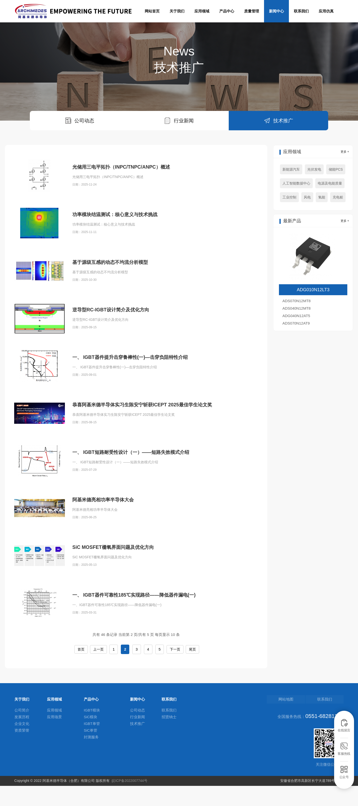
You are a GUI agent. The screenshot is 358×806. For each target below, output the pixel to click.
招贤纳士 (169, 738)
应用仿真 (326, 11)
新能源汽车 (291, 190)
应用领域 (201, 11)
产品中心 (226, 11)
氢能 (321, 218)
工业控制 (289, 218)
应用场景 (54, 738)
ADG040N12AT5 (296, 337)
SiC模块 (90, 738)
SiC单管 (90, 752)
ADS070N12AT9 (296, 344)
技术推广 (137, 745)
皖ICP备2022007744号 (129, 801)
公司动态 (137, 731)
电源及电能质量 (330, 204)
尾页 (193, 670)
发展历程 (21, 738)
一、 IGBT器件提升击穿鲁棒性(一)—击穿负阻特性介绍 (138, 391)
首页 (81, 670)
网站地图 (304, 720)
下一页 (175, 670)
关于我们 (177, 11)
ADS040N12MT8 (296, 329)
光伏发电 (314, 190)
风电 (307, 218)
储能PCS (336, 190)
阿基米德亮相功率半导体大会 (107, 533)
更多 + (345, 173)
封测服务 (91, 758)
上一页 (98, 670)
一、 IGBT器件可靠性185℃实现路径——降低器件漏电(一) (143, 628)
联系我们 (301, 11)
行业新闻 (137, 738)
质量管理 (251, 11)
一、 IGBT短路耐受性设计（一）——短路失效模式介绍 (139, 486)
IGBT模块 (92, 731)
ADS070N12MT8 (296, 322)
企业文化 (21, 745)
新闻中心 (276, 11)
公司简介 (21, 731)
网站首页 (152, 11)
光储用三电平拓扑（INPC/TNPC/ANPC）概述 (128, 188)
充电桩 (338, 218)
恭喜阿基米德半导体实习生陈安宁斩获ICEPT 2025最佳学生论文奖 (152, 438)
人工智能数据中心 (296, 204)
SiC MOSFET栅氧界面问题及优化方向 (119, 581)
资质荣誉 (21, 752)
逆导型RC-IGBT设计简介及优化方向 (116, 343)
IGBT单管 (92, 745)
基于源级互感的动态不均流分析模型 (116, 296)
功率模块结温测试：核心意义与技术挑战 (121, 248)
